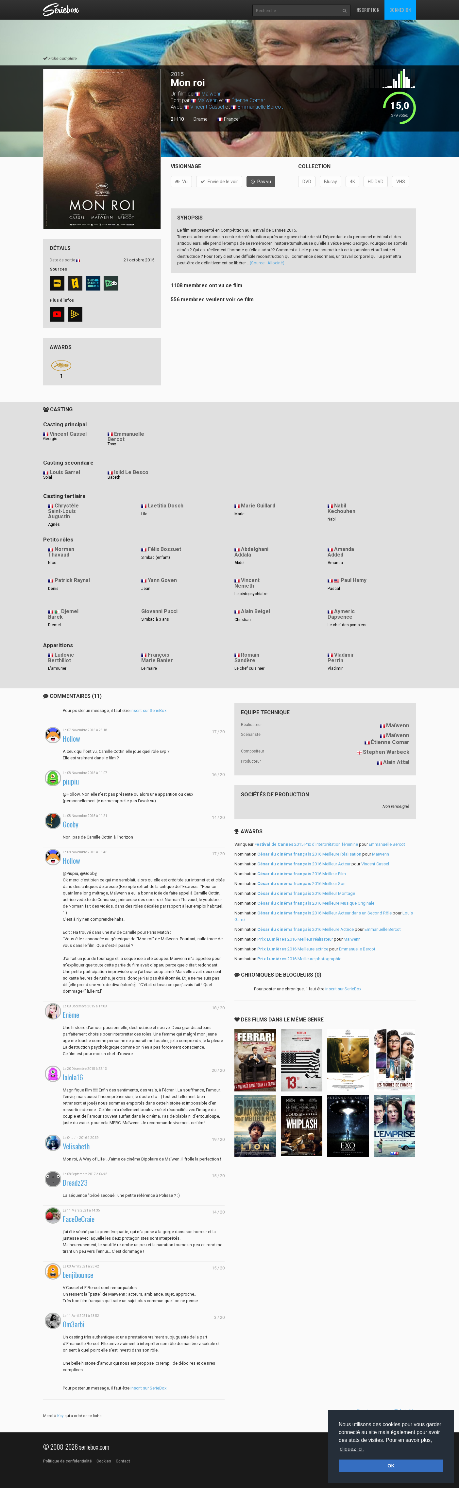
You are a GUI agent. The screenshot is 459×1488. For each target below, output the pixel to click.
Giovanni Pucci (159, 611)
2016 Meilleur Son (301, 883)
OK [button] (391, 1465)
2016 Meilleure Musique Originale (315, 903)
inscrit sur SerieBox (148, 710)
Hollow (71, 739)
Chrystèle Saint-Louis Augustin (63, 511)
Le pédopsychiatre (250, 594)
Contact (123, 1461)
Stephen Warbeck (386, 752)
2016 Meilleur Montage (306, 893)
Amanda (335, 562)
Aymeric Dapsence (341, 614)
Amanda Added (341, 552)
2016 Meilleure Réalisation (309, 854)
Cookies (103, 1461)
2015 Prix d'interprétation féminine (306, 844)
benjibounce (78, 1275)
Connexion (400, 9)
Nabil (332, 519)
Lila (144, 514)
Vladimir (335, 668)
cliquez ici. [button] (352, 1449)
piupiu (71, 781)
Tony (112, 444)
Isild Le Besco (131, 472)
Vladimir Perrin (341, 658)
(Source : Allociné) (267, 262)
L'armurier (57, 668)
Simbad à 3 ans (155, 619)
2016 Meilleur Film (301, 873)
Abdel (239, 562)
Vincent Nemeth (247, 583)
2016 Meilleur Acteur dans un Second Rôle (324, 913)
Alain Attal (396, 762)
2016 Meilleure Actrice (305, 929)
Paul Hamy (353, 580)
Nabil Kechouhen (341, 508)
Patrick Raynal (72, 580)
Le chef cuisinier (249, 668)
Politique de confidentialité (67, 1461)
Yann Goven (162, 580)
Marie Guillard (258, 506)
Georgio (50, 438)
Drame (201, 119)
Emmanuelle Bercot (260, 107)
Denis (53, 588)
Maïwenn (211, 94)
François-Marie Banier (157, 658)
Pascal (334, 588)
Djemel (54, 625)
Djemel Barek (63, 614)
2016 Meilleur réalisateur (295, 939)
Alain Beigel (255, 611)
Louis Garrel (65, 472)
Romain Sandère (246, 658)
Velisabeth (76, 1146)
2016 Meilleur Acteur (303, 863)
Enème (71, 1015)
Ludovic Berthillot (61, 658)
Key (60, 1416)
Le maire (149, 668)
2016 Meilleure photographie (299, 958)
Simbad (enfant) (155, 557)
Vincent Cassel (207, 107)
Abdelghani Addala (251, 552)
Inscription (367, 9)
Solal (47, 477)
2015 (177, 74)
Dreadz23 (75, 1183)
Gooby (70, 824)
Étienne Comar (248, 100)
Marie (239, 514)
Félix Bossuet (164, 549)
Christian (242, 619)
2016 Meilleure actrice (292, 949)
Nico (52, 562)
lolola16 (73, 1077)
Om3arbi (73, 1324)
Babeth (114, 477)
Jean (145, 588)
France (228, 119)
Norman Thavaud (61, 552)
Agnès (54, 524)
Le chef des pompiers (347, 625)
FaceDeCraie (78, 1219)
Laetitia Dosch (165, 506)
